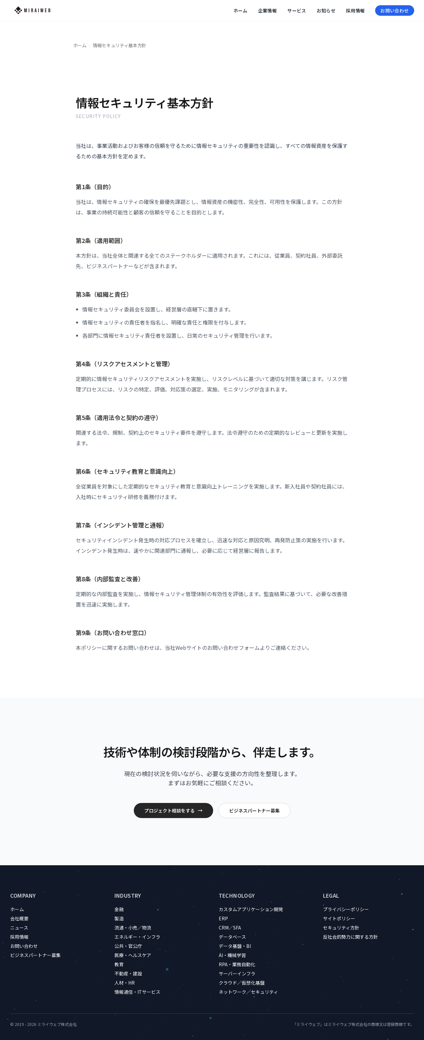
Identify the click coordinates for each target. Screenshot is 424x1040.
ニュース (19, 927)
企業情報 (267, 10)
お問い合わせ (394, 10)
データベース (232, 936)
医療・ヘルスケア (132, 955)
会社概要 (19, 918)
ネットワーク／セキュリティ (248, 992)
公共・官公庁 (128, 946)
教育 (119, 964)
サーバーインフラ (237, 973)
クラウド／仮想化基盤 (242, 982)
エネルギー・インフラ (137, 936)
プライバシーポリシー (346, 909)
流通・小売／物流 (132, 927)
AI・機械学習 (232, 955)
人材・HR (124, 982)
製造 (119, 918)
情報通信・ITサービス (137, 992)
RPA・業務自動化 (237, 964)
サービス (296, 10)
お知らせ (326, 10)
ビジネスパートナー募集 (254, 810)
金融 (119, 909)
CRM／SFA (230, 927)
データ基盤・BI (235, 946)
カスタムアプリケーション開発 (251, 909)
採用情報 (355, 10)
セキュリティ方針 (341, 927)
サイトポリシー (339, 918)
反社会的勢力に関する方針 (350, 936)
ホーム (240, 10)
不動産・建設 (128, 973)
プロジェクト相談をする (173, 810)
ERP (223, 918)
